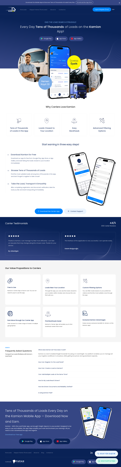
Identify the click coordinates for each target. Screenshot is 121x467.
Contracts (8, 462)
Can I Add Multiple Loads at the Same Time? (53, 374)
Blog (42, 453)
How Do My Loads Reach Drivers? (49, 380)
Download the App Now (84, 2)
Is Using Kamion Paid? (45, 393)
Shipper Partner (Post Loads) (38, 10)
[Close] (119, 3)
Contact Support (75, 211)
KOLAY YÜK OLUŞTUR (106, 454)
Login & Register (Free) (102, 9)
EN (113, 9)
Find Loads (23, 10)
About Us (53, 10)
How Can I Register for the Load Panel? (51, 362)
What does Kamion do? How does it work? (52, 350)
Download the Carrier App (49, 211)
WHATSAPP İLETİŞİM (106, 461)
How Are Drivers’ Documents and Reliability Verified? (55, 387)
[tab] (77, 350)
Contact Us (62, 10)
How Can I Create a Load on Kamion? (50, 368)
